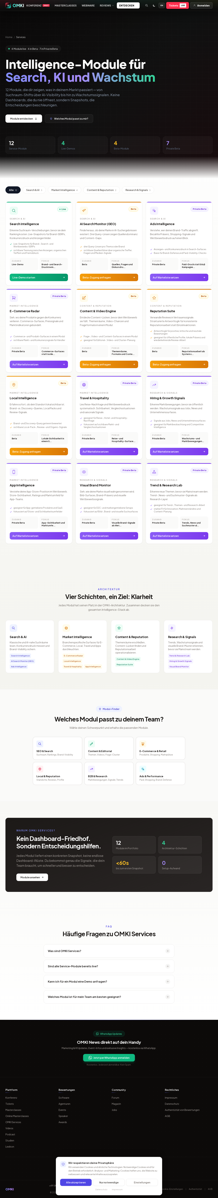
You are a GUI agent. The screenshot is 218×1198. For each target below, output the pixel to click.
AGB (167, 1115)
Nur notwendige (109, 1182)
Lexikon (9, 1146)
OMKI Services (13, 1122)
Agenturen (64, 1103)
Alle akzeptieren (76, 1182)
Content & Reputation (101, 189)
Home (8, 37)
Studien (9, 1140)
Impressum (171, 1097)
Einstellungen (142, 1182)
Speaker (63, 1115)
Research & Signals (138, 189)
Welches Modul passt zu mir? (69, 118)
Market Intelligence (64, 189)
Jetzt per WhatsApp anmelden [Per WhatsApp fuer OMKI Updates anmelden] (109, 1057)
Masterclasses (66, 5)
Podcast (10, 1134)
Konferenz (38, 5)
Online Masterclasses (17, 1115)
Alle (13, 189)
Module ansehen (32, 877)
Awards (63, 1122)
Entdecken (128, 5)
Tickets (177, 5)
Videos (9, 1128)
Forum (115, 1097)
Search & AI (34, 189)
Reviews (107, 5)
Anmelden (201, 5)
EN (161, 5)
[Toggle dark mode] (154, 5)
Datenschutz (172, 1103)
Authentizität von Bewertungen (182, 1109)
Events (62, 1109)
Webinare (88, 5)
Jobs (114, 1109)
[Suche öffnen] (147, 5)
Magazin (116, 1103)
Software (64, 1097)
